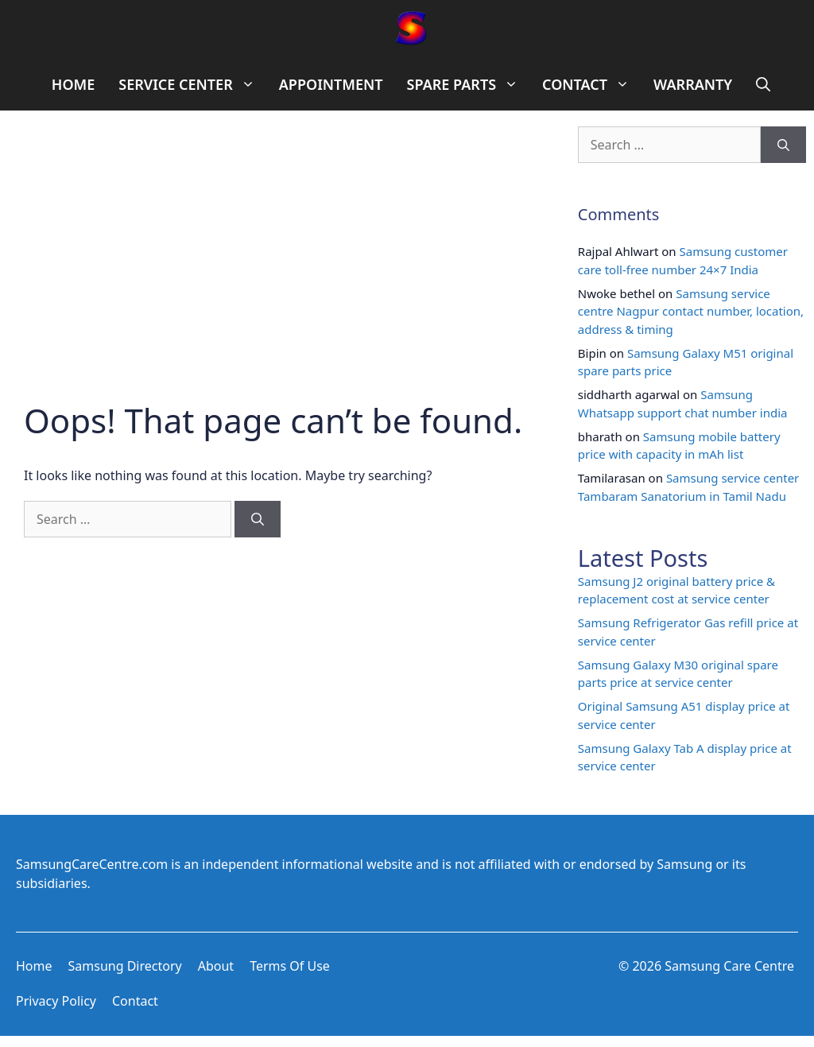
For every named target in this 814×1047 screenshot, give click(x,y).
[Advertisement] (277, 281)
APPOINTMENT (331, 84)
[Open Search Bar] (763, 85)
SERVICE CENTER (192, 85)
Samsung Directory (125, 966)
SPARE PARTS (468, 85)
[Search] (258, 519)
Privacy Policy (56, 1001)
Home (34, 966)
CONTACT (592, 85)
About (216, 966)
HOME (73, 84)
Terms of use (290, 966)
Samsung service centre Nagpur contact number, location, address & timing (691, 311)
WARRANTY (692, 84)
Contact (135, 1001)
